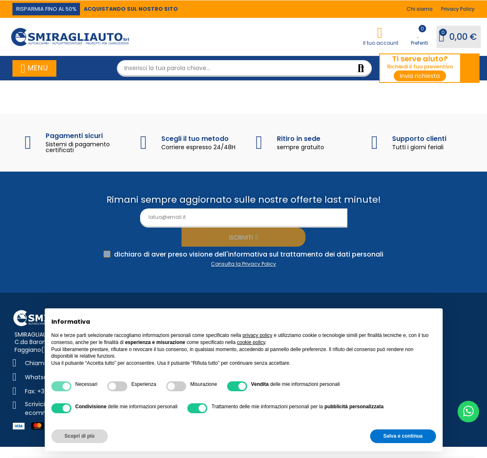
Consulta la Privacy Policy (243, 244)
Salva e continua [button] (403, 436)
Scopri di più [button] (80, 436)
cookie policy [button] (251, 342)
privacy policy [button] (257, 335)
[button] (48, 9)
